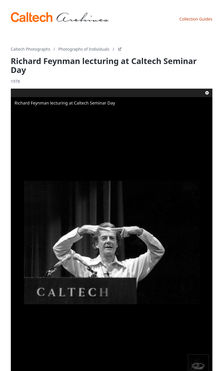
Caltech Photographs (30, 49)
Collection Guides (195, 19)
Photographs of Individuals (83, 49)
